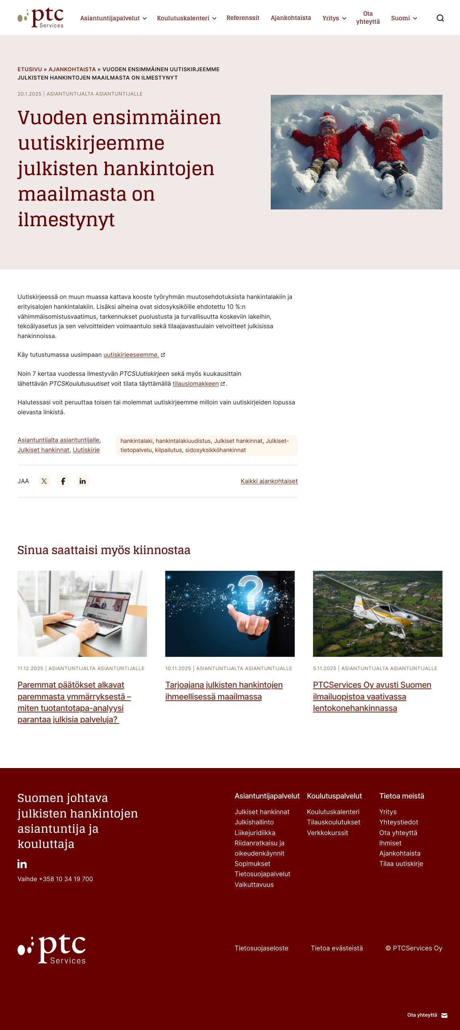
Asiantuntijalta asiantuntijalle (58, 440)
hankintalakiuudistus (183, 440)
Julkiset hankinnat (43, 450)
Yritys (331, 18)
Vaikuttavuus (254, 885)
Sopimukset (252, 864)
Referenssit (243, 18)
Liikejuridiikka (255, 833)
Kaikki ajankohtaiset (269, 481)
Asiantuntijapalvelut (110, 18)
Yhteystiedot (398, 822)
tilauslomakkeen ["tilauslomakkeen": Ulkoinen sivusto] (196, 383)
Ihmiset (390, 843)
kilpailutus (168, 450)
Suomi (400, 18)
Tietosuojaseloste (261, 948)
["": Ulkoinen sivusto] (44, 481)
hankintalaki (136, 440)
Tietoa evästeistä (337, 948)
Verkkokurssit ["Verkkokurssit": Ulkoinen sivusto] (327, 833)
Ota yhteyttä (368, 17)
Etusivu (30, 69)
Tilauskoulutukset (333, 822)
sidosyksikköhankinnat (215, 450)
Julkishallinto (254, 822)
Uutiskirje (86, 450)
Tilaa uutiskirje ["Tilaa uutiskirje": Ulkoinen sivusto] (401, 864)
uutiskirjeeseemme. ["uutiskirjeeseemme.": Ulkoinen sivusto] (131, 354)
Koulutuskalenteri (183, 18)
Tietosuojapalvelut (263, 874)
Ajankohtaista (291, 18)
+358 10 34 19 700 (66, 879)
